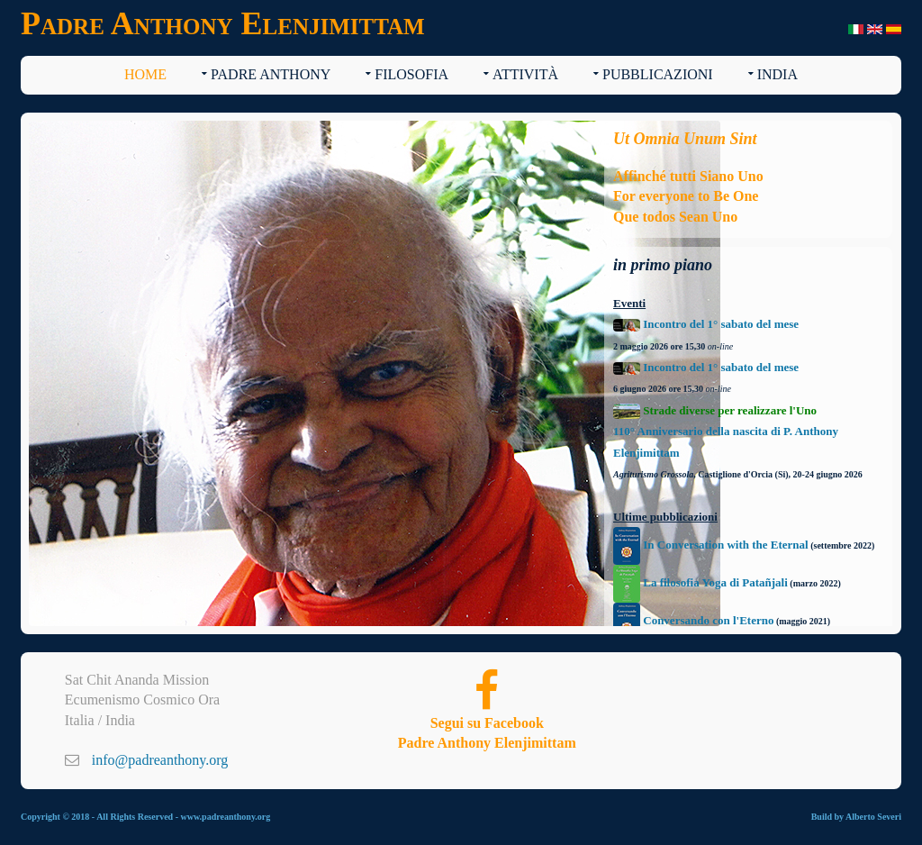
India (777, 74)
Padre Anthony (270, 74)
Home (145, 74)
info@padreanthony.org (160, 760)
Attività (525, 74)
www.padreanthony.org (225, 817)
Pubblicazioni (657, 74)
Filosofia (411, 74)
